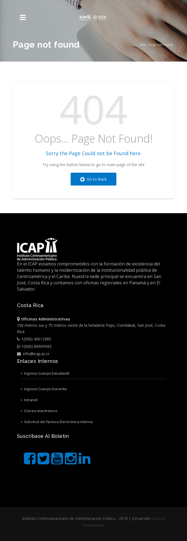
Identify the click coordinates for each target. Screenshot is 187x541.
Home (132, 44)
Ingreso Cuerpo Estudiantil (45, 373)
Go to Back (93, 179)
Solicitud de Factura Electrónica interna (57, 422)
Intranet (29, 400)
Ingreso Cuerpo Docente (44, 389)
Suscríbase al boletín (43, 436)
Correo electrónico (39, 411)
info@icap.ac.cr (33, 353)
